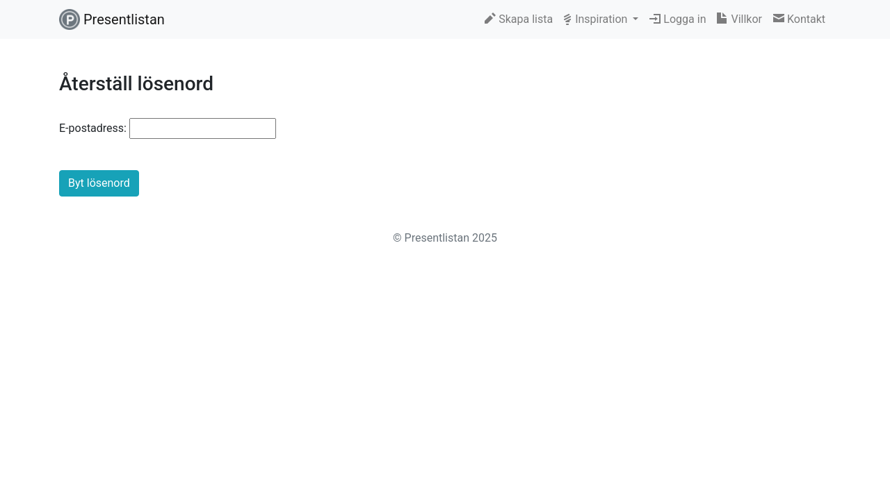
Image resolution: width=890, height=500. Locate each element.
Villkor (739, 19)
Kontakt (799, 19)
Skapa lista (519, 19)
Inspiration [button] (597, 19)
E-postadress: (93, 128)
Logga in (677, 19)
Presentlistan (112, 19)
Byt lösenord (99, 183)
